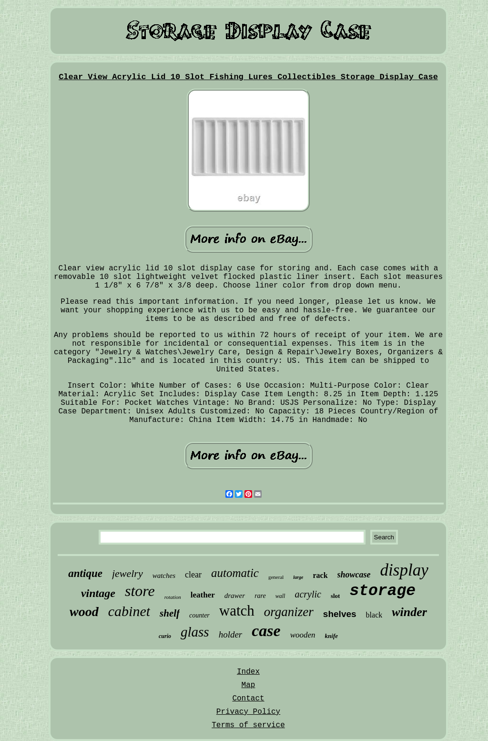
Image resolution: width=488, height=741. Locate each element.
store (140, 590)
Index (248, 672)
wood (84, 611)
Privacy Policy (248, 712)
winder (409, 612)
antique (85, 573)
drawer (234, 595)
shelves (339, 614)
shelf (170, 613)
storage (382, 591)
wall (280, 596)
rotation (172, 597)
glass (195, 631)
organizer (289, 612)
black (374, 615)
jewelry (127, 573)
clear (193, 574)
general (276, 577)
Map (248, 685)
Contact (248, 698)
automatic (235, 572)
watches (163, 575)
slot (335, 595)
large (298, 577)
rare (260, 595)
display (404, 570)
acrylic (308, 594)
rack (320, 575)
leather (203, 594)
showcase (354, 574)
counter (199, 615)
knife (331, 635)
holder (231, 634)
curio (165, 636)
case (266, 630)
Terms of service (248, 725)
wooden (302, 634)
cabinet (129, 611)
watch (236, 610)
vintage (98, 593)
